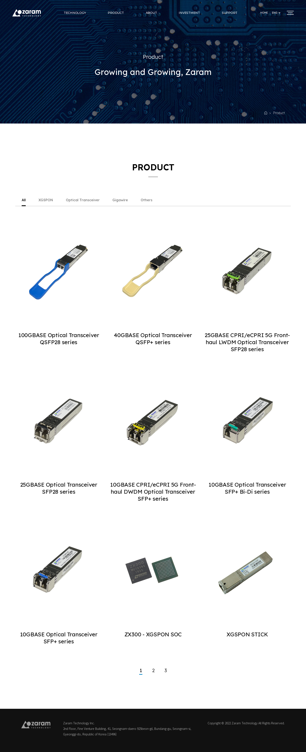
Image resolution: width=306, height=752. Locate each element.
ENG (275, 13)
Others (146, 200)
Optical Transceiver (83, 200)
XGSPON (45, 200)
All (24, 200)
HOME (264, 13)
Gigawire (120, 200)
